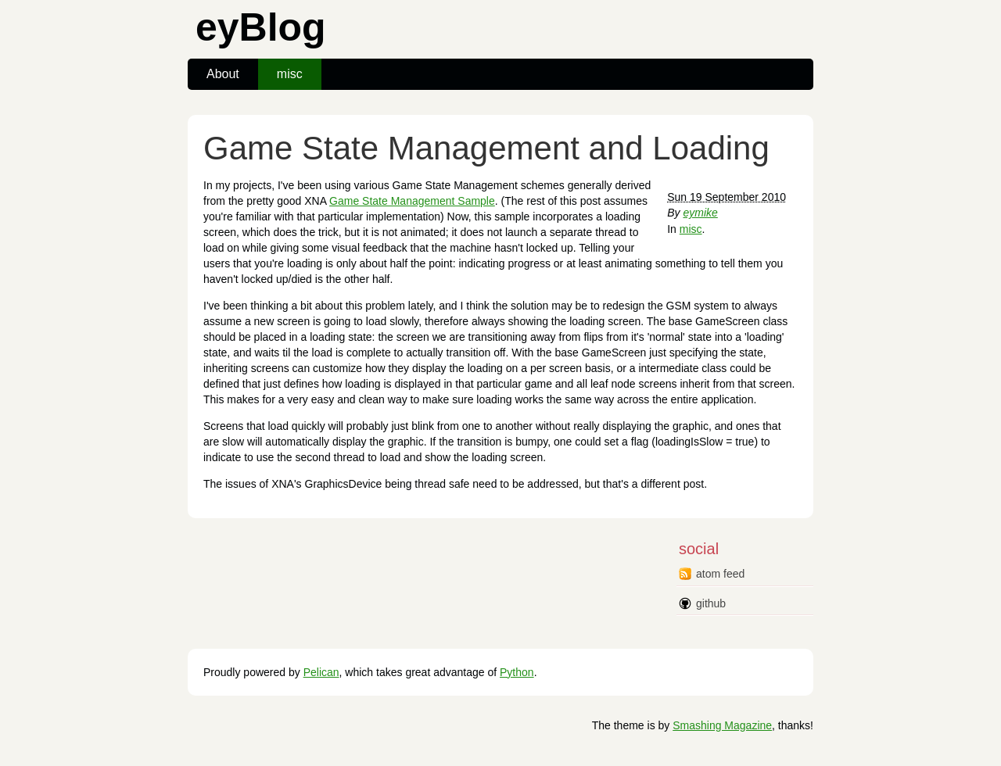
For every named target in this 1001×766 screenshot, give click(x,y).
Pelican (321, 672)
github (711, 603)
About (222, 74)
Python (517, 672)
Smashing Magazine (722, 725)
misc (290, 74)
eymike (700, 212)
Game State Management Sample (412, 201)
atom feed (720, 573)
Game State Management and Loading (486, 148)
